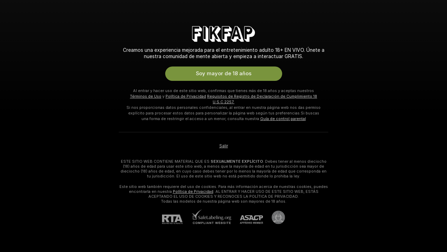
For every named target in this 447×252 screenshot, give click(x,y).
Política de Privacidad (186, 96)
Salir (223, 146)
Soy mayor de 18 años (223, 73)
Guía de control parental (283, 118)
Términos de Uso (145, 96)
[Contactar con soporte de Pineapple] (274, 217)
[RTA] (176, 219)
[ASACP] (247, 219)
